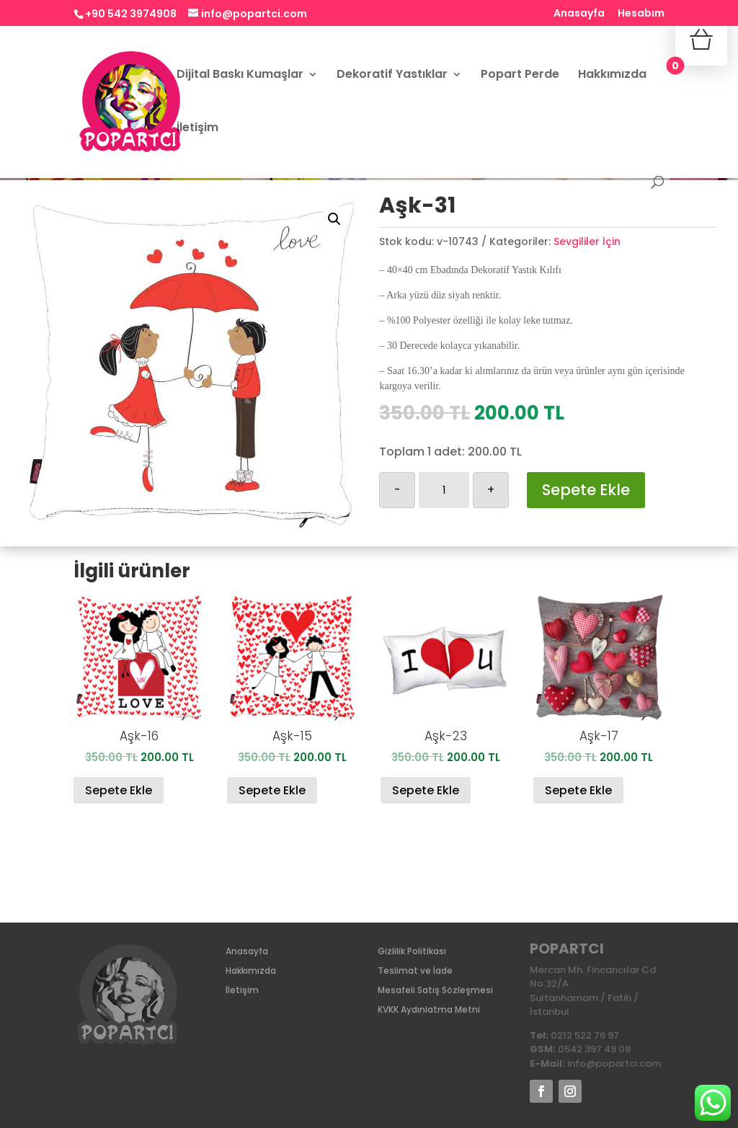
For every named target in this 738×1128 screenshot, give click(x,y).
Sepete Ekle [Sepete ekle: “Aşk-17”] (578, 790)
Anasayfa (579, 14)
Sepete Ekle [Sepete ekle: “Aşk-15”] (272, 790)
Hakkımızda (612, 75)
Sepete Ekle (586, 489)
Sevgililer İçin (587, 241)
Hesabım (641, 14)
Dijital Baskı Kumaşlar (240, 75)
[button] (334, 219)
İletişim (197, 129)
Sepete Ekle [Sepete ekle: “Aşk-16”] (118, 790)
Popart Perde (520, 75)
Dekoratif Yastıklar (392, 75)
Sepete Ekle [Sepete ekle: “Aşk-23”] (425, 790)
